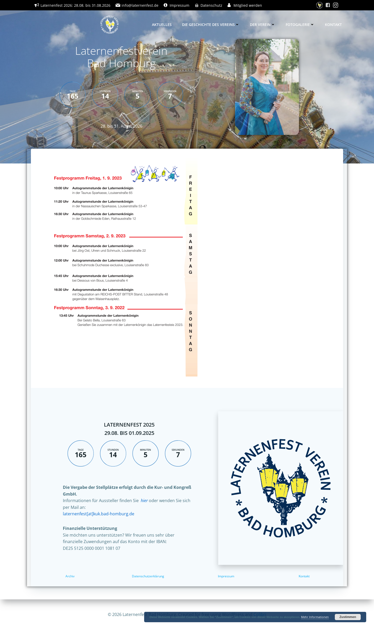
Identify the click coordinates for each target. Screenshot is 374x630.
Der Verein (262, 24)
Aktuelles (162, 24)
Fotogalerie (300, 24)
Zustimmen (347, 617)
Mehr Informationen (315, 617)
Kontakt (333, 24)
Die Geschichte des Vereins (210, 24)
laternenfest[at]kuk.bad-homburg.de (98, 514)
